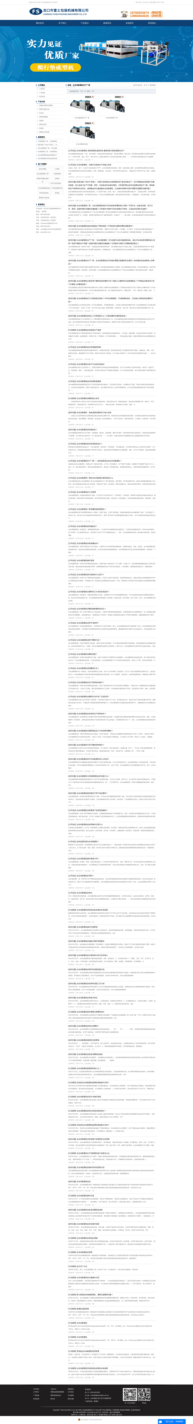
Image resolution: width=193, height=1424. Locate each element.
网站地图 (153, 2)
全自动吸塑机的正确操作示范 (88, 1278)
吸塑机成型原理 (83, 1309)
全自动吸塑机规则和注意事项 (88, 1040)
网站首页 (40, 23)
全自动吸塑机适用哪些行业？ (88, 668)
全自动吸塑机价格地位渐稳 (87, 1238)
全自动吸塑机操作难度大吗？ (88, 859)
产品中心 (53, 1389)
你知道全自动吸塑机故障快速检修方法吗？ (93, 1083)
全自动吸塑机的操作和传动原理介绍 (90, 1167)
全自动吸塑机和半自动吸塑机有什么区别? (93, 759)
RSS (158, 2)
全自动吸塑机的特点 (84, 893)
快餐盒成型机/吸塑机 (46, 105)
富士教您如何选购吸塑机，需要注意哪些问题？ (95, 1295)
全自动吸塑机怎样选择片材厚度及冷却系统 (93, 1139)
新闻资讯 (107, 23)
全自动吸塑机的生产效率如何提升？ (90, 682)
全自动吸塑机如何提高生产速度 (89, 330)
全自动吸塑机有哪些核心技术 (88, 398)
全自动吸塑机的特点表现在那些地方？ (91, 1111)
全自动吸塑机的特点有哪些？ (88, 1026)
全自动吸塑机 (82, 1323)
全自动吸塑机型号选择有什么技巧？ (90, 575)
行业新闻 (72, 330)
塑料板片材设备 (44, 132)
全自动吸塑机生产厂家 (82, 118)
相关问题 (72, 182)
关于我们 (62, 23)
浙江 (95, 1415)
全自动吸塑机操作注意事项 (87, 927)
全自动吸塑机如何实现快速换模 (89, 381)
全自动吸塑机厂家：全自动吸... (48, 148)
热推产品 (74, 1415)
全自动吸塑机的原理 (84, 1252)
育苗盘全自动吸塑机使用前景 (88, 1351)
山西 (116, 1415)
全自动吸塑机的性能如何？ (87, 430)
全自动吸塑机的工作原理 (86, 492)
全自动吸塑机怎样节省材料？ (88, 623)
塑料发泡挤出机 (44, 109)
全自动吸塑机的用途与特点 (87, 998)
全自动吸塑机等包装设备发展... (48, 158)
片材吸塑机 (57, 174)
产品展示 (85, 23)
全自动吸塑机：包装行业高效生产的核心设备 (94, 165)
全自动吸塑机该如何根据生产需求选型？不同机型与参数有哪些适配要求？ (105, 226)
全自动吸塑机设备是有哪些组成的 (90, 1054)
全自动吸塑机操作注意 (85, 1196)
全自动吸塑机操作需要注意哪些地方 (90, 1012)
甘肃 (91, 1415)
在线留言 (130, 23)
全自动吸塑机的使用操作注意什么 (90, 824)
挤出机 (41, 113)
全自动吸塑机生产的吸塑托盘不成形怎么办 (93, 1153)
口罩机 (57, 169)
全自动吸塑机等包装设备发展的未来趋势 (92, 910)
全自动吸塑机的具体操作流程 (88, 1224)
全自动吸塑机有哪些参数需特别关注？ (91, 609)
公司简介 (42, 89)
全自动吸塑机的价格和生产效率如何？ (91, 714)
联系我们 (152, 23)
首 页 (145, 85)
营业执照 (42, 96)
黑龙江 (106, 1415)
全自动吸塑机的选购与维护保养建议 (90, 941)
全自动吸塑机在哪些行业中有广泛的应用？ (93, 697)
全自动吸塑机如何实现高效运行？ (90, 444)
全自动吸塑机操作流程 (85, 560)
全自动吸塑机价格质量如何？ (88, 543)
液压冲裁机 (42, 169)
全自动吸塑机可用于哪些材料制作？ (90, 745)
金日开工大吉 (82, 1266)
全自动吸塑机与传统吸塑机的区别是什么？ (93, 776)
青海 (88, 1415)
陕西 (101, 1415)
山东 (120, 1415)
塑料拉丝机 (43, 124)
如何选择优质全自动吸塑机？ (88, 842)
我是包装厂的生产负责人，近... (48, 145)
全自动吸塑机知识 (84, 1182)
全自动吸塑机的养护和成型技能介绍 (90, 969)
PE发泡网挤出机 (57, 188)
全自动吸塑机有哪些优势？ (87, 654)
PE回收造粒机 (44, 193)
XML (162, 2)
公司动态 (72, 151)
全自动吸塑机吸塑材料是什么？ (89, 1068)
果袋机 (41, 128)
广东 (98, 1415)
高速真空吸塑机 (125, 1410)
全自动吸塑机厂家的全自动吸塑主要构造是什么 (95, 478)
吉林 (113, 1415)
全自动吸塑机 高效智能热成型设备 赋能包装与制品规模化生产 (100, 151)
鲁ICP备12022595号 (79, 1412)
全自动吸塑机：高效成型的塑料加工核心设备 (94, 413)
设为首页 (138, 2)
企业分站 (146, 2)
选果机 (41, 120)
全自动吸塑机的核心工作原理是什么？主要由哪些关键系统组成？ (102, 316)
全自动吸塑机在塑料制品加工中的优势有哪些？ (95, 731)
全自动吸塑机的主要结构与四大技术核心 (92, 955)
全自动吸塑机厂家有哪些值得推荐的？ (91, 509)
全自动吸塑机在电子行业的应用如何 (90, 364)
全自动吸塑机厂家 (43, 174)
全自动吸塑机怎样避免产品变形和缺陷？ (92, 810)
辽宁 (110, 1415)
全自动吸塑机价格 (44, 188)
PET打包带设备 (56, 183)
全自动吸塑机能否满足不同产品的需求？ (92, 793)
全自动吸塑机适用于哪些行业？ (89, 640)
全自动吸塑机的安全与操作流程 (89, 1097)
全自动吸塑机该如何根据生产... (48, 155)
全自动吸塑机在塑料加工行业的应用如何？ (93, 592)
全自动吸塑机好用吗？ (85, 876)
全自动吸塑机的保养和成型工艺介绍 (90, 984)
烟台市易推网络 (115, 1412)
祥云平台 (98, 1412)
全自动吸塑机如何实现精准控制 (89, 347)
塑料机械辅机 (43, 117)
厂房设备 (42, 93)
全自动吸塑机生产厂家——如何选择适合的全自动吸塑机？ (99, 461)
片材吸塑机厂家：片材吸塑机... (48, 141)
